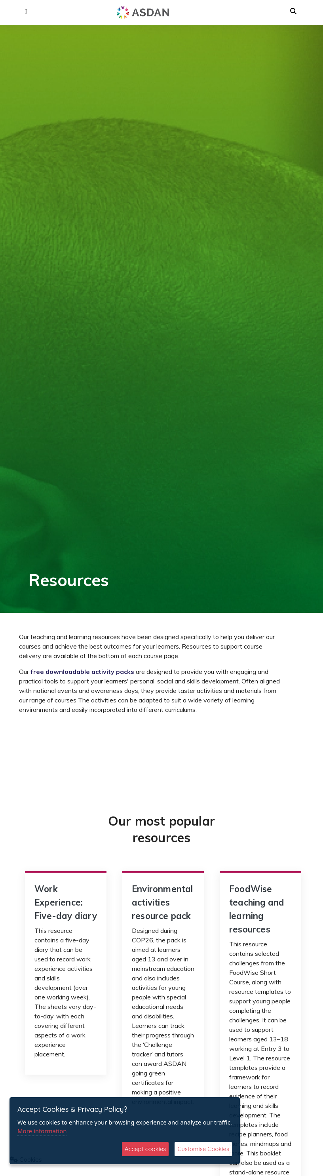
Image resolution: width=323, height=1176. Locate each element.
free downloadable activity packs (81, 672)
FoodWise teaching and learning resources (256, 909)
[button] (26, 11)
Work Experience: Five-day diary (65, 902)
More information (42, 1131)
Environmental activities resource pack (162, 902)
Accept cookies (145, 1149)
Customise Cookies (203, 1149)
